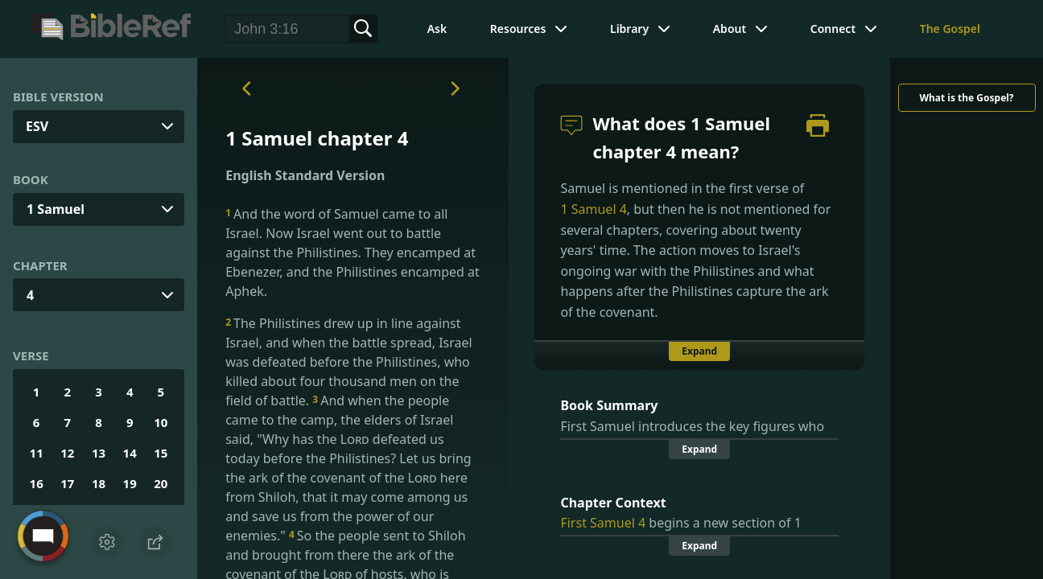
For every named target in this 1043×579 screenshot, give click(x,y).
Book (30, 179)
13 (98, 453)
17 (67, 483)
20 (160, 483)
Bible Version (58, 96)
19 (130, 483)
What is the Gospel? (966, 98)
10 (160, 422)
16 (36, 483)
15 (160, 453)
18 (98, 483)
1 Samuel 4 (593, 209)
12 (67, 453)
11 (36, 453)
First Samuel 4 (602, 523)
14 (130, 453)
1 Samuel (56, 209)
